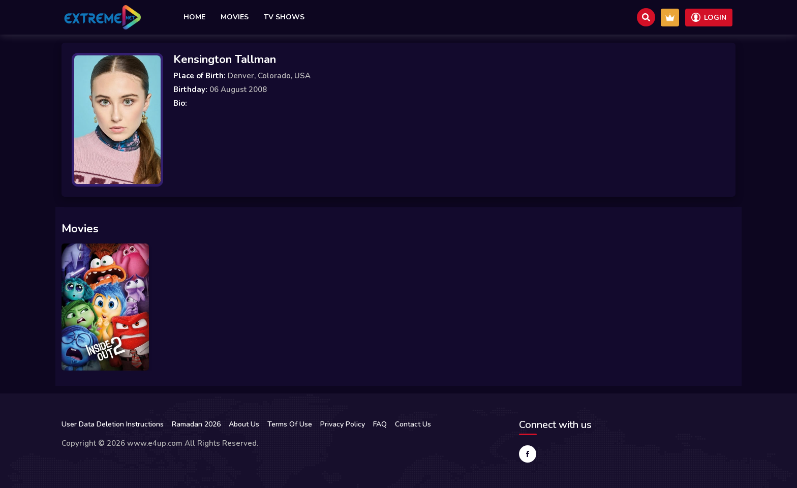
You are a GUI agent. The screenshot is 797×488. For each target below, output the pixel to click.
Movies (235, 17)
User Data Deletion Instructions (113, 424)
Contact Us (413, 424)
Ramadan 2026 (196, 424)
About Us (244, 424)
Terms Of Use (289, 424)
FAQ (380, 424)
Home (194, 17)
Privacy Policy (342, 424)
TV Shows (284, 17)
